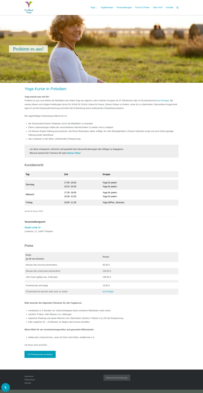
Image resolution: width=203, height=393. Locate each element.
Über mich (158, 7)
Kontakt (169, 7)
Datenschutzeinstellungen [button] (117, 378)
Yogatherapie (106, 7)
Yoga (92, 7)
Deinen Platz (73, 153)
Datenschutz (29, 379)
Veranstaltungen (124, 7)
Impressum (28, 376)
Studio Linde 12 (32, 227)
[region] (101, 49)
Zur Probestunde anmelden (40, 354)
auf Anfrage (162, 100)
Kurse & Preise (142, 7)
